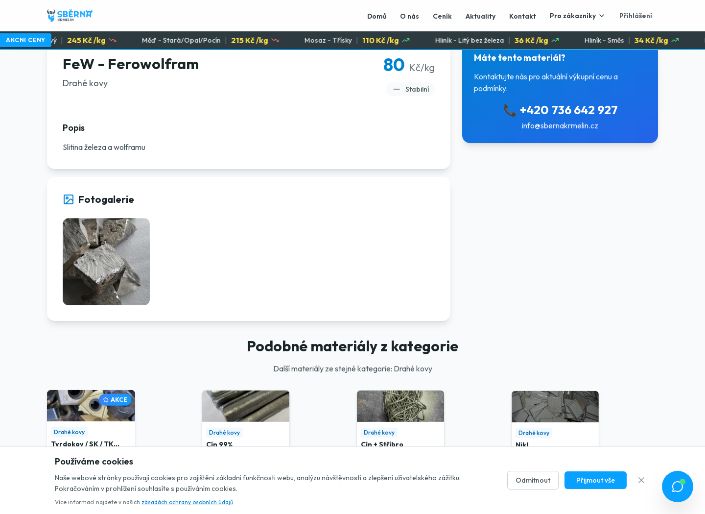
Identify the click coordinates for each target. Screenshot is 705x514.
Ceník (442, 16)
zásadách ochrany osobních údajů (187, 502)
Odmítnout (533, 480)
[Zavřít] (641, 480)
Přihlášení (635, 15)
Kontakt (522, 16)
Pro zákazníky (578, 15)
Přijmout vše (595, 480)
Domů (376, 16)
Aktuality (480, 16)
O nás (409, 16)
